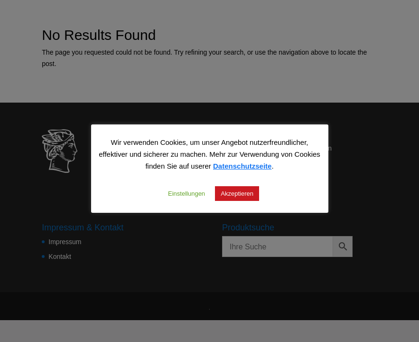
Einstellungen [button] (186, 193)
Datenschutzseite (242, 166)
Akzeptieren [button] (237, 193)
